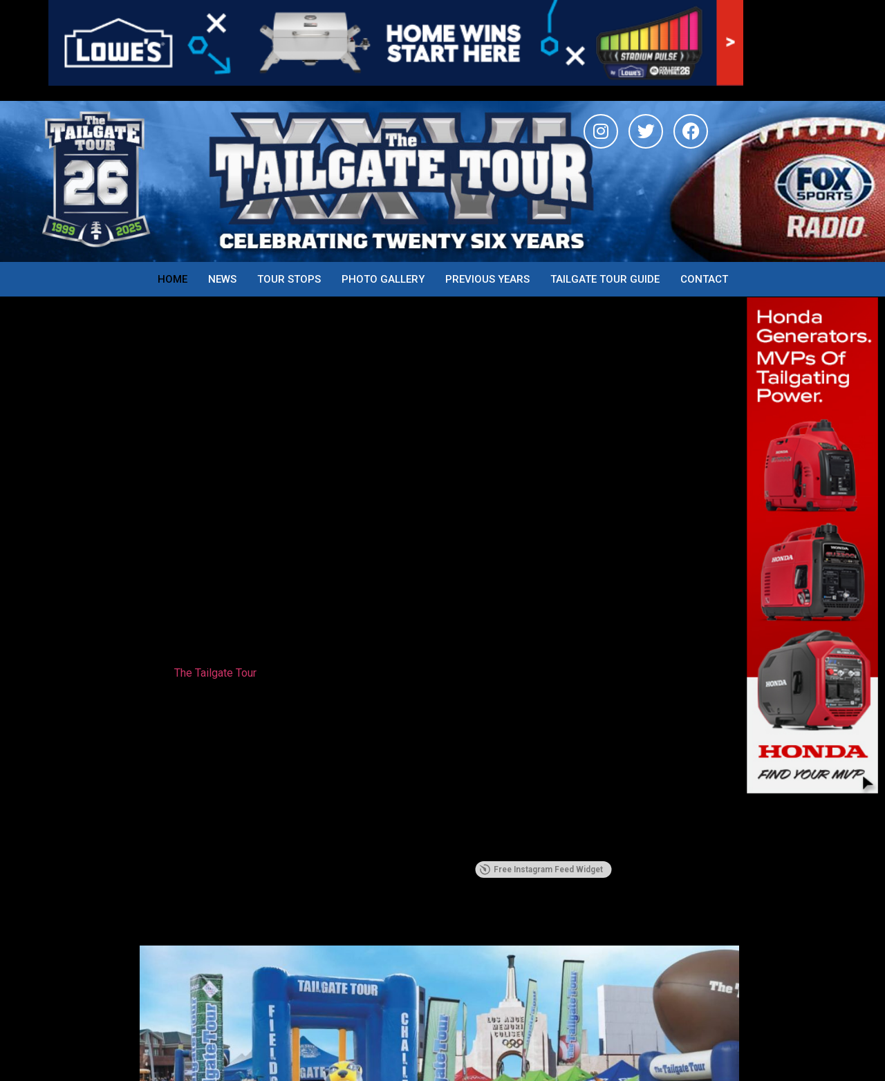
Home (172, 279)
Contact (704, 279)
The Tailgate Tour (215, 672)
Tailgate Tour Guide (605, 279)
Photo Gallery (383, 279)
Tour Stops (289, 279)
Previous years (487, 279)
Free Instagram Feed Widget (541, 869)
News (222, 279)
